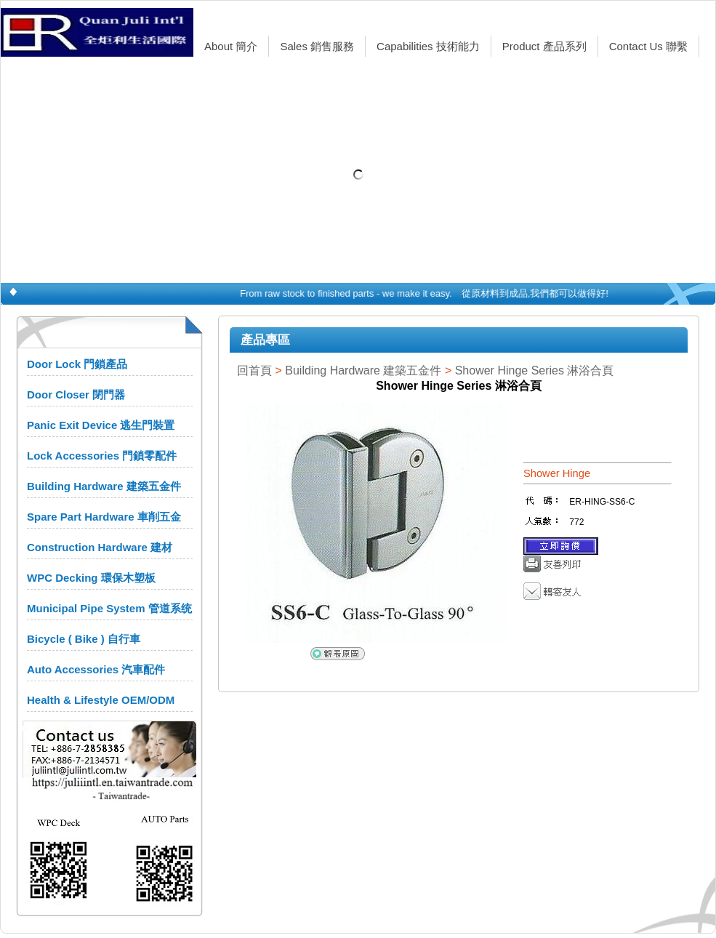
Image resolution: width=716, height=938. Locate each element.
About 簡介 (230, 46)
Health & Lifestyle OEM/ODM (100, 700)
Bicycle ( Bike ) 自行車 (83, 639)
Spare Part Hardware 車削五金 (104, 516)
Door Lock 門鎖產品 (77, 364)
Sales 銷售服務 (317, 46)
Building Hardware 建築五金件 (104, 486)
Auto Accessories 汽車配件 (96, 669)
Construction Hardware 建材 (99, 547)
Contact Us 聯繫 (648, 46)
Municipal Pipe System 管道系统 (109, 608)
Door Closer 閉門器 (76, 394)
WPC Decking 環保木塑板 (91, 578)
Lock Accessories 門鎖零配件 (102, 455)
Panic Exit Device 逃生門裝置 (100, 425)
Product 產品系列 (544, 46)
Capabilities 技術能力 (428, 46)
